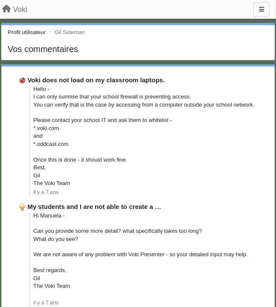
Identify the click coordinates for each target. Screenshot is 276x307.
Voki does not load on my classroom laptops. (95, 80)
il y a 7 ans (46, 192)
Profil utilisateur (27, 32)
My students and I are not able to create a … (94, 206)
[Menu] (261, 9)
